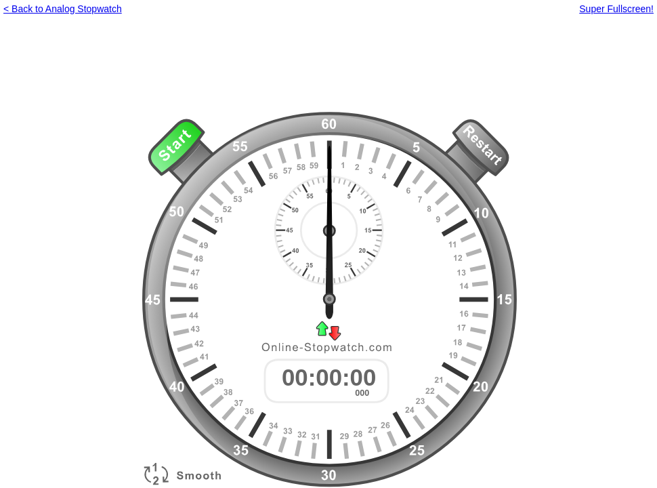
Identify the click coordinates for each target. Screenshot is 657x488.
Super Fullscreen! (616, 8)
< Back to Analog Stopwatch (62, 8)
